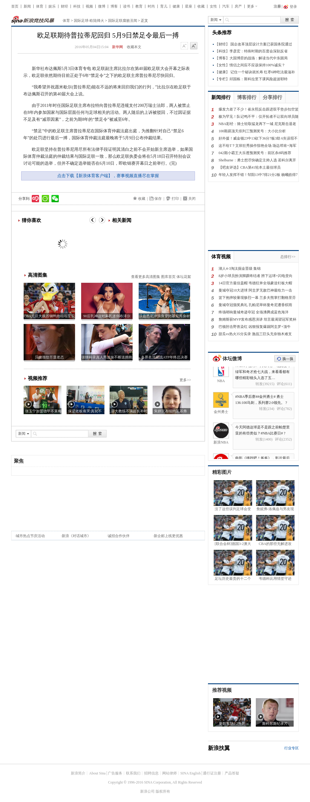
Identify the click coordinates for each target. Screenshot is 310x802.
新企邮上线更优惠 (168, 536)
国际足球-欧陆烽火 (89, 20)
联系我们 (133, 773)
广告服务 (115, 773)
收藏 (201, 6)
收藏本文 (134, 47)
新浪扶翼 (219, 748)
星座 (188, 6)
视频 (89, 6)
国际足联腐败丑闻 (122, 20)
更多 (250, 6)
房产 (238, 6)
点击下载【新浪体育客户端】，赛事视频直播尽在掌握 (108, 175)
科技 (77, 6)
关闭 (192, 198)
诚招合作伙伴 (119, 536)
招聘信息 (151, 773)
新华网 (117, 47)
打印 (175, 198)
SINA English (190, 773)
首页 (14, 6)
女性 (213, 6)
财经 (64, 6)
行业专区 (291, 748)
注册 (277, 6)
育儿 (163, 6)
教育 (139, 6)
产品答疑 (232, 773)
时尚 (151, 6)
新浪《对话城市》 (76, 536)
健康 (176, 6)
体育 (39, 6)
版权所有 (163, 791)
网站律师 (169, 773)
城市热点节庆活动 (30, 536)
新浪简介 (78, 773)
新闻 (27, 6)
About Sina (97, 773)
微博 (101, 6)
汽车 (225, 6)
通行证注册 (212, 773)
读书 (126, 6)
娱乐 (52, 6)
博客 (114, 6)
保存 (158, 198)
